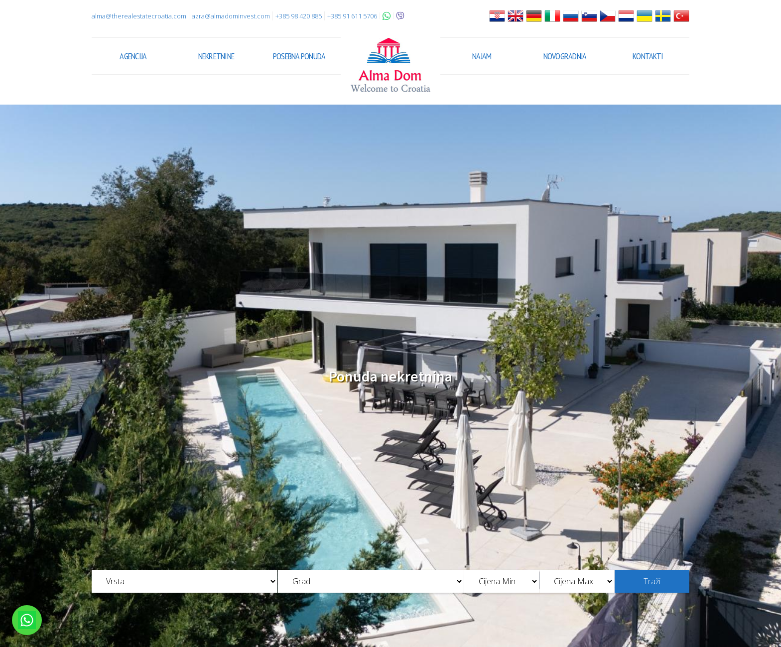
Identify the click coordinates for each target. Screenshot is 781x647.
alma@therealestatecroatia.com (139, 15)
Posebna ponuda (299, 56)
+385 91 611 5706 (352, 15)
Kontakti (648, 56)
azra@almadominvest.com (231, 15)
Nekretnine (216, 56)
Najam (481, 56)
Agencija (133, 56)
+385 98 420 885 (298, 15)
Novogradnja (565, 56)
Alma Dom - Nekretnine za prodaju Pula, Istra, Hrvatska (390, 65)
